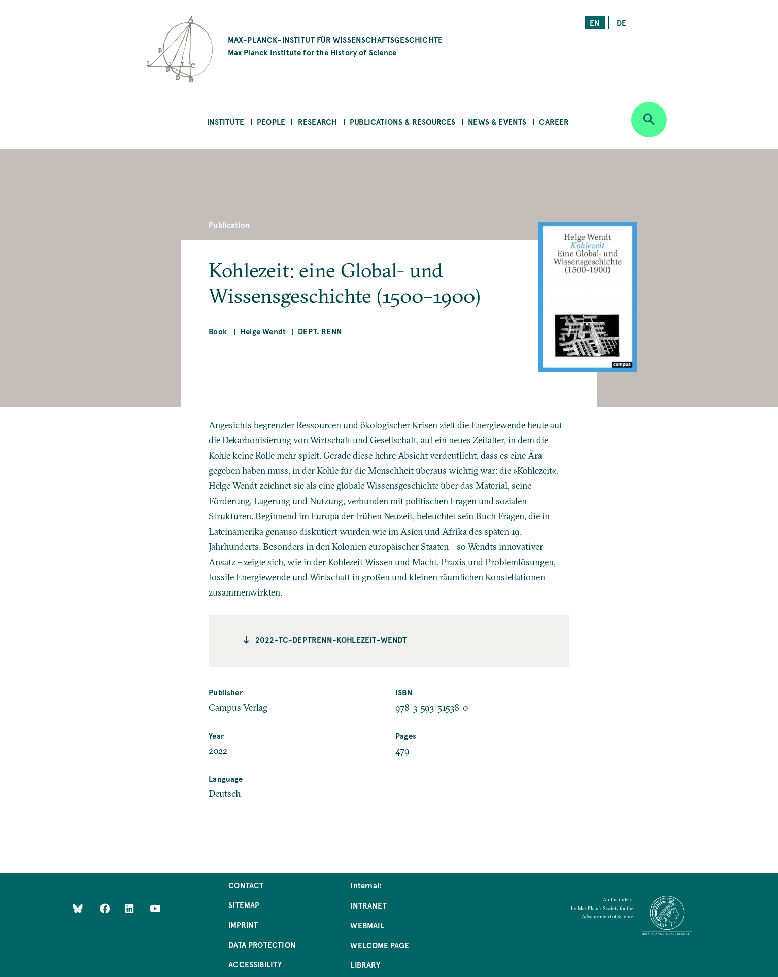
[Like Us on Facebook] (106, 908)
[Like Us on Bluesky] (78, 908)
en (595, 22)
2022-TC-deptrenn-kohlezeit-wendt (331, 639)
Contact (245, 885)
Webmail (367, 925)
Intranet (368, 905)
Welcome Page (379, 944)
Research (317, 121)
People (271, 121)
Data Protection (262, 944)
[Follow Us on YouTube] (155, 908)
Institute (226, 121)
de (621, 22)
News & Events (497, 121)
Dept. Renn (320, 331)
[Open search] (649, 119)
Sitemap (243, 904)
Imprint (243, 924)
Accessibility (255, 964)
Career (554, 121)
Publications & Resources (402, 121)
